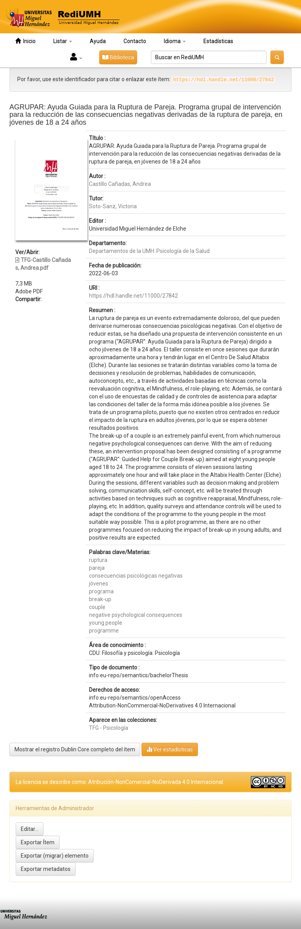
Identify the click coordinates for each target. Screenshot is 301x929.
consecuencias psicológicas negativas (136, 576)
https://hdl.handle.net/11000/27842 (133, 296)
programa (101, 591)
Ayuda (98, 41)
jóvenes (98, 583)
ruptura (98, 560)
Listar (62, 41)
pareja (97, 568)
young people (105, 623)
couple (97, 607)
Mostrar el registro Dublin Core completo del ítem (75, 749)
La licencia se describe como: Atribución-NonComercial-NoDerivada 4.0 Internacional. (120, 782)
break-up (100, 599)
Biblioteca (118, 57)
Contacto (134, 41)
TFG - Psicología (108, 728)
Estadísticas (218, 41)
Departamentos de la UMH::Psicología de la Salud (149, 251)
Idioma (175, 41)
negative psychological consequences (135, 615)
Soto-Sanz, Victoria (113, 206)
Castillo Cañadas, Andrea (120, 184)
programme (104, 630)
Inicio (25, 41)
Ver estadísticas (170, 749)
